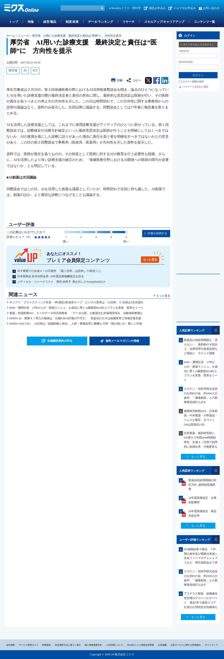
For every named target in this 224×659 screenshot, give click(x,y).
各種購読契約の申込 (59, 340)
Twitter (148, 80)
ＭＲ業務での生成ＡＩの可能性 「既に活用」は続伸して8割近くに (59, 271)
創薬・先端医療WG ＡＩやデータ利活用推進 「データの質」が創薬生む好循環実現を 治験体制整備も (76, 313)
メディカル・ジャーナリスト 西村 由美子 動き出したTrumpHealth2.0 (61, 281)
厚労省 (12, 70)
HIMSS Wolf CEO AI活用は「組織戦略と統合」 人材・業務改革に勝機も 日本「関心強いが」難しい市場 (75, 323)
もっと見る (150, 259)
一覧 (216, 330)
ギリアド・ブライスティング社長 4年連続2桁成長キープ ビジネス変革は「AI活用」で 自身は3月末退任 (76, 302)
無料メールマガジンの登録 (122, 340)
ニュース (23, 35)
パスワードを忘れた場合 (195, 86)
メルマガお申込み (184, 8)
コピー (136, 80)
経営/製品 (49, 21)
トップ (13, 21)
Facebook (156, 80)
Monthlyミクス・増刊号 (126, 8)
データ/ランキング (100, 21)
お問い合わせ (211, 8)
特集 (31, 21)
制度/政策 (72, 21)
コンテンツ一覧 (204, 21)
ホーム (10, 35)
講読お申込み (157, 8)
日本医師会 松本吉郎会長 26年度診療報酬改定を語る (50, 276)
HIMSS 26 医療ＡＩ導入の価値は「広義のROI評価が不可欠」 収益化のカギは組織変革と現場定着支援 (75, 318)
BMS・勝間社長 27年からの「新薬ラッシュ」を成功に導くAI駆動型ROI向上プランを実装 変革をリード (76, 307)
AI (25, 70)
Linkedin (165, 80)
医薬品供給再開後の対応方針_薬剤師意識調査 (202, 485)
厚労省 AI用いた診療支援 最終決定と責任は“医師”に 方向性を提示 (76, 35)
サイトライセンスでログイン (198, 44)
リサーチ (129, 21)
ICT (35, 70)
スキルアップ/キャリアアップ (164, 21)
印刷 (120, 80)
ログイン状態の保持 (193, 81)
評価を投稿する (157, 233)
